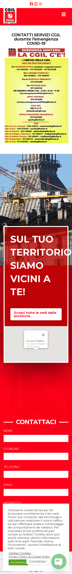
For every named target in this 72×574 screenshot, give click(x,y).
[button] (64, 14)
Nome (9, 431)
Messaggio (13, 503)
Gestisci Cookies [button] (20, 553)
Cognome (12, 449)
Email (9, 485)
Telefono (12, 467)
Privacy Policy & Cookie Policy (29, 556)
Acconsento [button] (18, 562)
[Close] (43, 335)
